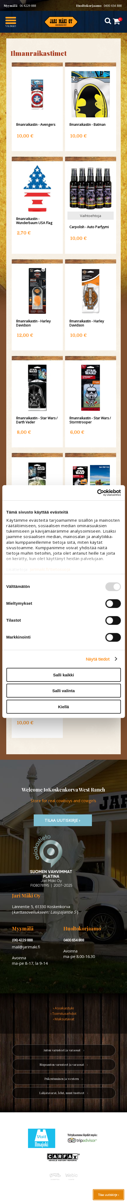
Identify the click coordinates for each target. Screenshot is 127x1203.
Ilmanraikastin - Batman (87, 124)
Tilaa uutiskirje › (108, 1195)
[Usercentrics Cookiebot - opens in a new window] (97, 492)
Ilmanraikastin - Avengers (35, 124)
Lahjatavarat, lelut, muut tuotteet (61, 1093)
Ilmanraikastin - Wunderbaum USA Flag (34, 220)
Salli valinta (63, 690)
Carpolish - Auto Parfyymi (89, 227)
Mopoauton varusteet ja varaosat (62, 1064)
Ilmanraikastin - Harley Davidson (33, 323)
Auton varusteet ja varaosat (61, 1050)
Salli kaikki (63, 674)
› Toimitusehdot (63, 1013)
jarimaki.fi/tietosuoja (50, 569)
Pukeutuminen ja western (62, 1079)
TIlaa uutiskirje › (63, 820)
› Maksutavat (63, 1018)
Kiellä (63, 706)
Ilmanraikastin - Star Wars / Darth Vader (37, 420)
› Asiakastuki (63, 1008)
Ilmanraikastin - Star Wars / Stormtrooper (90, 420)
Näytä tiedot (98, 659)
